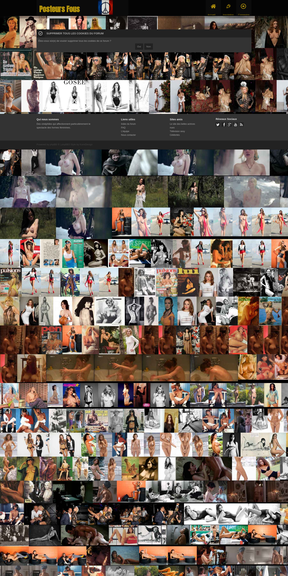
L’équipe (125, 131)
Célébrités (175, 135)
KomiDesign (86, 144)
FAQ (123, 127)
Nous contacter (128, 135)
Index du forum (128, 124)
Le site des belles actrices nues (182, 126)
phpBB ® (54, 144)
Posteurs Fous (59, 9)
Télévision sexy (177, 131)
